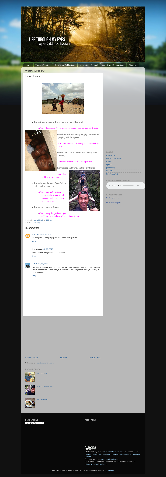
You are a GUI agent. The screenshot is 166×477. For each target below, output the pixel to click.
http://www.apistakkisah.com (96, 464)
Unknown (36, 234)
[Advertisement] (62, 336)
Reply (34, 241)
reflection (109, 162)
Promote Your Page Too (113, 203)
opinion (109, 165)
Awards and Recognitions (113, 65)
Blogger (111, 470)
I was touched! (41, 373)
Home (28, 65)
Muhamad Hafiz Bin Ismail (114, 452)
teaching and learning (114, 158)
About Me (133, 65)
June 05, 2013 (45, 234)
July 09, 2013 (48, 249)
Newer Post (31, 357)
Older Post (95, 357)
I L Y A (34, 264)
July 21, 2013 (43, 264)
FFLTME (109, 171)
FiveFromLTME (112, 174)
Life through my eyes (113, 198)
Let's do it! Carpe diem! (45, 386)
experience (110, 155)
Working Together (43, 65)
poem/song (36, 223)
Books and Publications (65, 65)
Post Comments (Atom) (45, 363)
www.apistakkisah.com (109, 459)
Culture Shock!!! (42, 399)
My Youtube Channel (89, 65)
